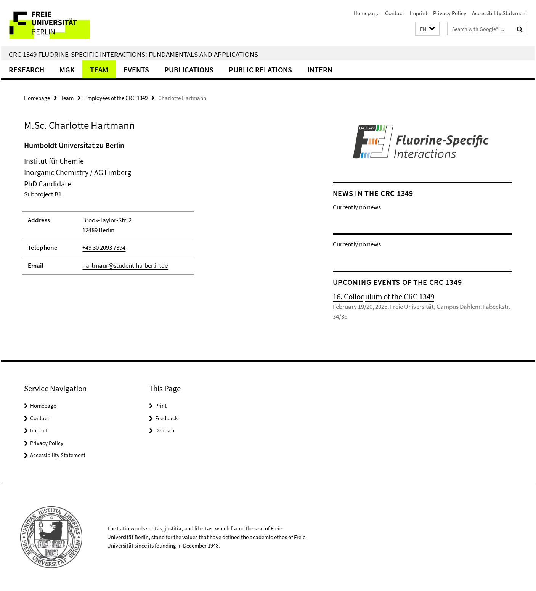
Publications (188, 69)
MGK (67, 69)
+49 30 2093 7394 (103, 247)
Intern (319, 69)
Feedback (166, 418)
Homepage (366, 13)
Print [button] (161, 405)
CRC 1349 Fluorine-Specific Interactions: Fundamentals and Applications (133, 54)
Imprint (418, 13)
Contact (394, 13)
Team (99, 69)
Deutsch (164, 430)
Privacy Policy (449, 13)
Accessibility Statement (499, 13)
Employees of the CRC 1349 (116, 97)
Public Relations (260, 69)
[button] (427, 29)
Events (136, 69)
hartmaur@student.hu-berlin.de (125, 265)
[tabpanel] (164, 211)
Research (26, 69)
